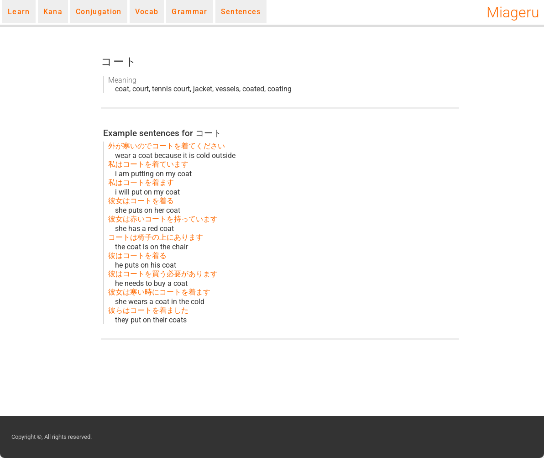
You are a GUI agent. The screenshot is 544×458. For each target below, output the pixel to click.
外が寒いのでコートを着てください (166, 146)
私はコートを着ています (148, 164)
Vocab (147, 11)
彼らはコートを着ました (148, 310)
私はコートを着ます (141, 182)
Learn (19, 11)
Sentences (241, 11)
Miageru (512, 12)
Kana (53, 11)
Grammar (189, 11)
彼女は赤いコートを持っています (163, 219)
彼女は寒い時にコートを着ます (159, 292)
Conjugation (99, 11)
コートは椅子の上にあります (155, 237)
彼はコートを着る (137, 255)
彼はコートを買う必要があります (163, 273)
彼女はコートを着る (141, 200)
